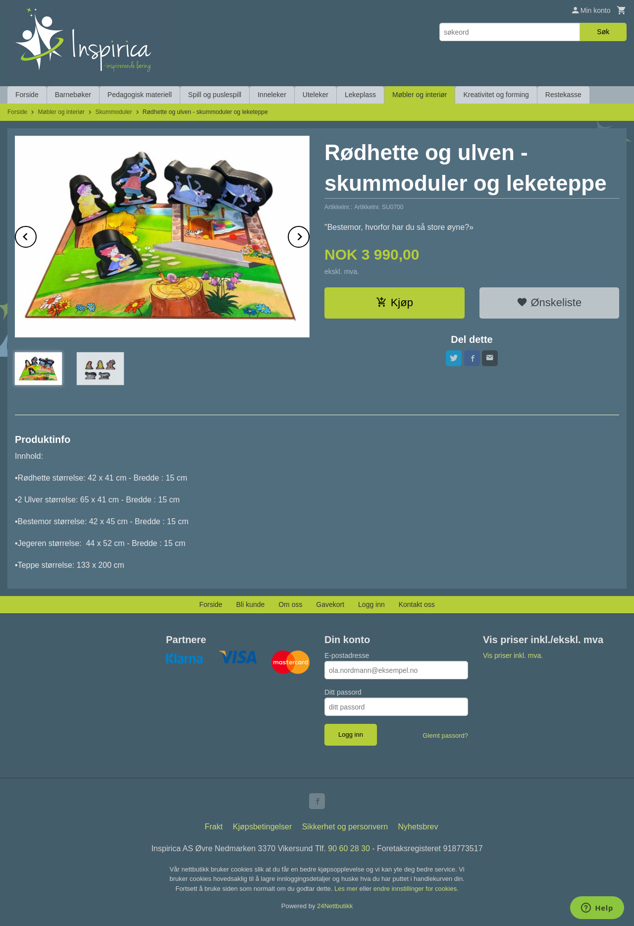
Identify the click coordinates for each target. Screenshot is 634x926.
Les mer (347, 888)
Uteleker (315, 95)
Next (309, 235)
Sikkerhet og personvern (345, 826)
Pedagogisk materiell (139, 95)
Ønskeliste (549, 302)
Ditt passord (343, 692)
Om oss (290, 604)
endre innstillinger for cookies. (416, 888)
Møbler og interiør (419, 95)
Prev (36, 235)
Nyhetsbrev (418, 826)
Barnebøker (73, 95)
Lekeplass (360, 95)
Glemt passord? (445, 735)
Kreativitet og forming (495, 95)
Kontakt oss (417, 604)
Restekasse (563, 95)
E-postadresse (346, 655)
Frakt (213, 826)
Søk (603, 32)
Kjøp (394, 302)
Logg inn (371, 604)
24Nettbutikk (335, 906)
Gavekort (330, 604)
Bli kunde (250, 604)
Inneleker (272, 95)
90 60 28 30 (349, 848)
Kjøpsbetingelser (262, 826)
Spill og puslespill (214, 95)
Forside (27, 95)
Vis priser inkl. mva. (513, 655)
